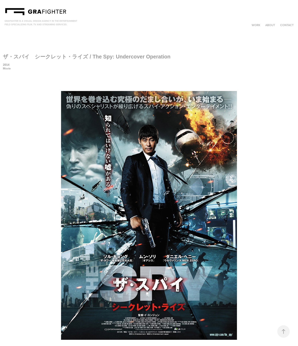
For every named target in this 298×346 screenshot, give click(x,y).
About (270, 25)
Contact (287, 25)
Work (256, 25)
